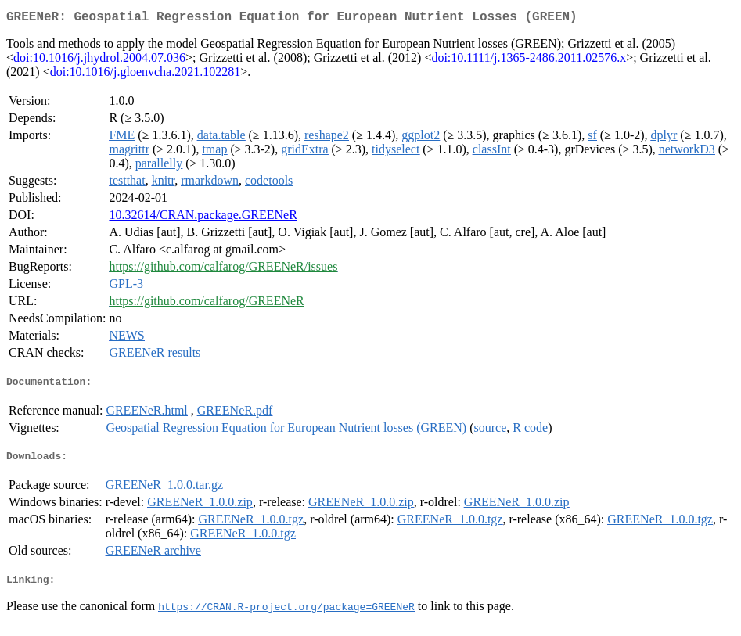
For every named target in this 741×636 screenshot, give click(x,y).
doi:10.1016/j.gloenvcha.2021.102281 (145, 74)
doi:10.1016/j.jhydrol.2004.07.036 (99, 60)
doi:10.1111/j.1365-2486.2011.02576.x (528, 60)
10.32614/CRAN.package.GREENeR (203, 218)
